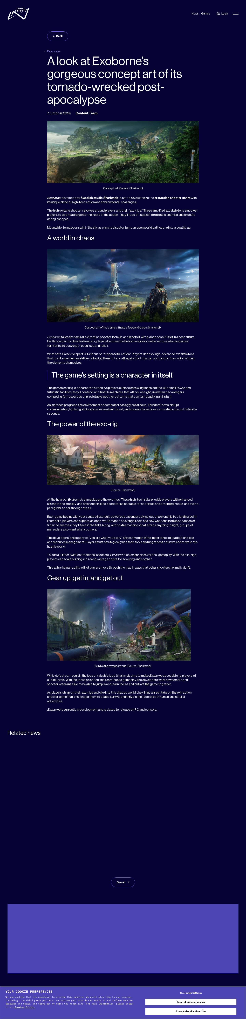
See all (121, 835)
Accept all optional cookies (191, 1011)
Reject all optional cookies (190, 1002)
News (195, 13)
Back (60, 36)
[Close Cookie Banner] (240, 1002)
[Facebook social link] (216, 982)
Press (41, 944)
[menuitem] (230, 945)
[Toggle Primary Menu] (235, 14)
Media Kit (27, 944)
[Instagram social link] (234, 982)
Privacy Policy (135, 980)
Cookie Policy (113, 980)
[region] (123, 1002)
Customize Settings (191, 993)
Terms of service (160, 980)
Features (54, 52)
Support (12, 944)
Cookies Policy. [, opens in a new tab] (25, 1007)
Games (205, 13)
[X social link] (207, 982)
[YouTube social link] (225, 982)
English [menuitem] (228, 945)
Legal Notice (123, 984)
